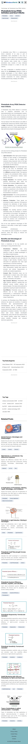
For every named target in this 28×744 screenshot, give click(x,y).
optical (22, 562)
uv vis (10, 468)
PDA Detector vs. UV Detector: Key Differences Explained (12, 456)
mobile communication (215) (15, 406)
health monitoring (6, 689)
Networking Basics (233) (17, 367)
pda (16, 468)
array (11, 15)
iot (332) (20, 400)
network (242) (18, 403)
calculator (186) (6, 411)
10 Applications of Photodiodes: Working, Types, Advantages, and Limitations (14, 488)
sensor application (14, 498)
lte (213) (4, 409)
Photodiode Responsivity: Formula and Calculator (13, 615)
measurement (14, 18)
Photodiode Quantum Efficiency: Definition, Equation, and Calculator (12, 582)
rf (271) (4, 403)
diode (3, 532)
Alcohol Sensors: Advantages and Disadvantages (11, 437)
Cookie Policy (14, 734)
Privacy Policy (14, 731)
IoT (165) (15, 369)
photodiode (4, 15)
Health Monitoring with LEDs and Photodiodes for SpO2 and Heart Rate (12, 677)
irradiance (20, 657)
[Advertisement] (14, 36)
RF (9, 2)
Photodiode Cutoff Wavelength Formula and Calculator (13, 552)
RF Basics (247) (6, 367)
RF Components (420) (19, 364)
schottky (19, 720)
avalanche (12, 720)
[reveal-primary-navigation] (25, 2)
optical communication (7, 500)
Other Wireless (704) (7, 364)
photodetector (5, 595)
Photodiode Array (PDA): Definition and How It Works (18, 8)
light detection (19, 532)
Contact (14, 738)
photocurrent (21, 627)
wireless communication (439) (9, 400)
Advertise (14, 736)
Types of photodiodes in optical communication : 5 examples (11, 709)
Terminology (4, 8)
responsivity (13, 627)
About (14, 729)
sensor (3, 449)
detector (17, 15)
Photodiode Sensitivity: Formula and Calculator (12, 647)
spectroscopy (5, 18)
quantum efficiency (14, 592)
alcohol (10, 449)
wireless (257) (10, 403)
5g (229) (4, 406)
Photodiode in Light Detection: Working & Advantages (14, 520)
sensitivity (12, 657)
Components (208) (7, 369)
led (13, 689)
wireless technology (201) (14, 409)
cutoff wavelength (14, 562)
